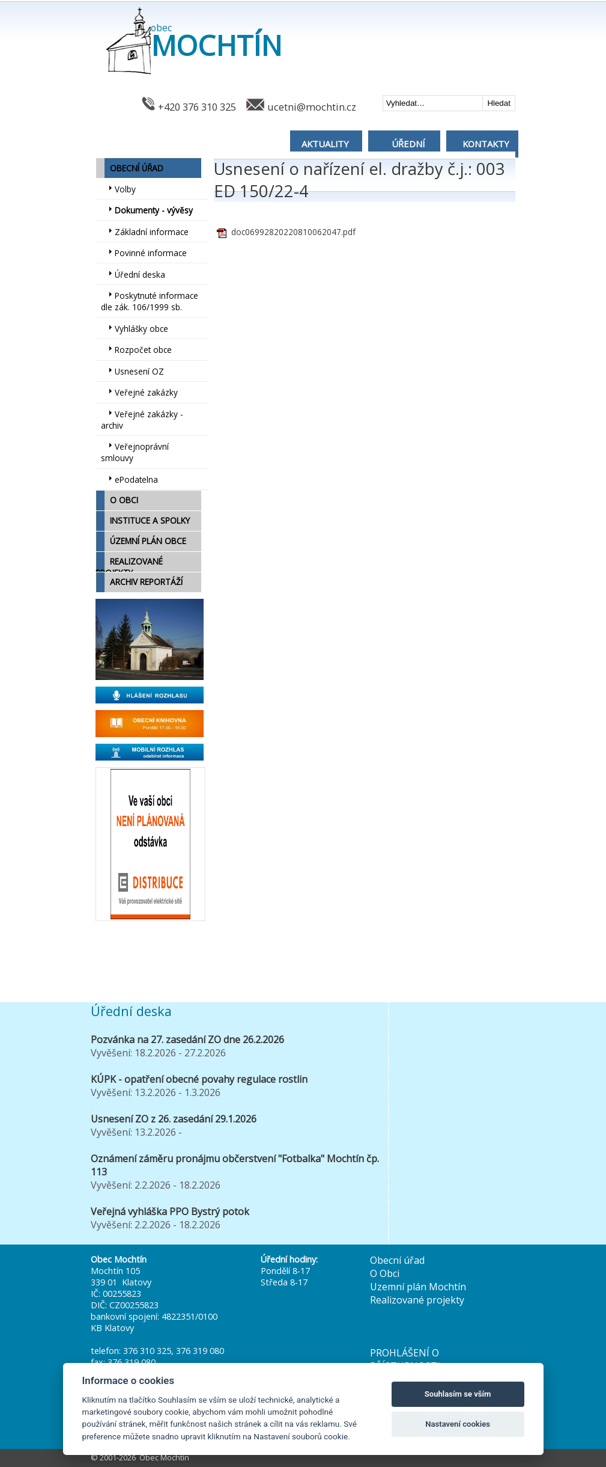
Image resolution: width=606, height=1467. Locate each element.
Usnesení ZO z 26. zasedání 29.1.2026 (173, 1119)
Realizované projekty (417, 1299)
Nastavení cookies (457, 1424)
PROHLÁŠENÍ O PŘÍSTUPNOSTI (405, 1359)
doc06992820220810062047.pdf (293, 231)
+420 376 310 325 (197, 107)
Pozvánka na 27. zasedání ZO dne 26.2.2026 (187, 1039)
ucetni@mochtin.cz (311, 107)
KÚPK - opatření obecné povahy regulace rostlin (199, 1079)
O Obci (384, 1273)
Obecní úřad (397, 1260)
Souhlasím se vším (458, 1393)
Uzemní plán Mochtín (418, 1286)
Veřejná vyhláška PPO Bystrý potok (170, 1211)
